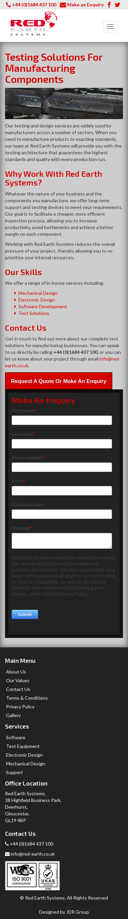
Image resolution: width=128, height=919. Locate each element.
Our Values (17, 680)
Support (14, 772)
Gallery (13, 715)
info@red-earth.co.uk (30, 854)
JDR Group (77, 912)
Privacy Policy (20, 706)
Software (15, 737)
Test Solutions (33, 313)
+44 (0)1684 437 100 (34, 4)
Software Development (42, 306)
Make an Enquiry (85, 4)
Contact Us (18, 689)
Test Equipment (23, 746)
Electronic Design (36, 300)
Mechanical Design (37, 293)
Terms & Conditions (27, 698)
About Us (16, 671)
